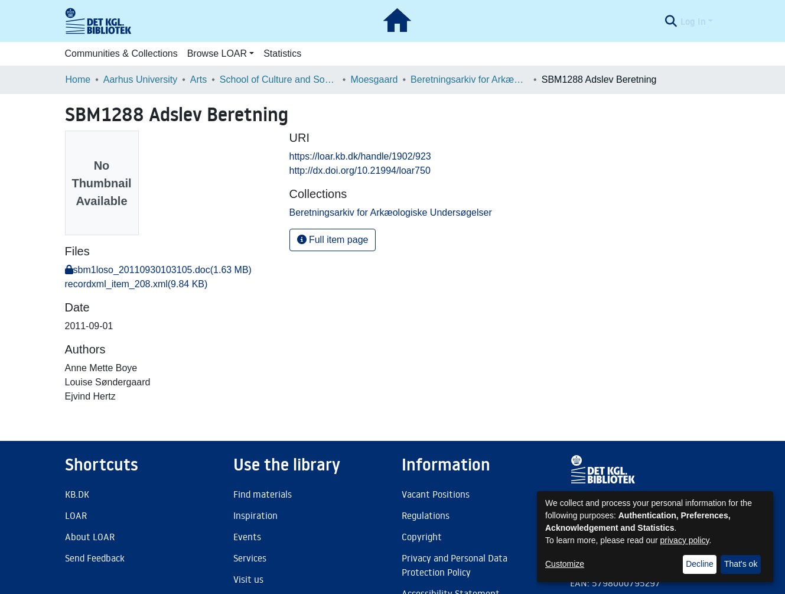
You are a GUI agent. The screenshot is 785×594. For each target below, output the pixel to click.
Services (249, 558)
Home (78, 79)
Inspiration (255, 515)
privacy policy (684, 540)
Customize (564, 564)
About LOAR (90, 537)
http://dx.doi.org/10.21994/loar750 (360, 170)
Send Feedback (95, 558)
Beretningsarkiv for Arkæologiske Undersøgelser (470, 79)
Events (247, 537)
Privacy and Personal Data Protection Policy (454, 565)
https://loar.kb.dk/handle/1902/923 (360, 156)
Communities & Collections (121, 53)
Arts (198, 79)
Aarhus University (140, 79)
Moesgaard (374, 79)
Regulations (425, 515)
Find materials (262, 494)
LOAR (76, 515)
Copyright (422, 537)
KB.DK (77, 494)
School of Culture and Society (279, 79)
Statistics (282, 53)
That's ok (740, 564)
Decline (700, 564)
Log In (693, 21)
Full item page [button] (333, 240)
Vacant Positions (436, 494)
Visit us (248, 579)
